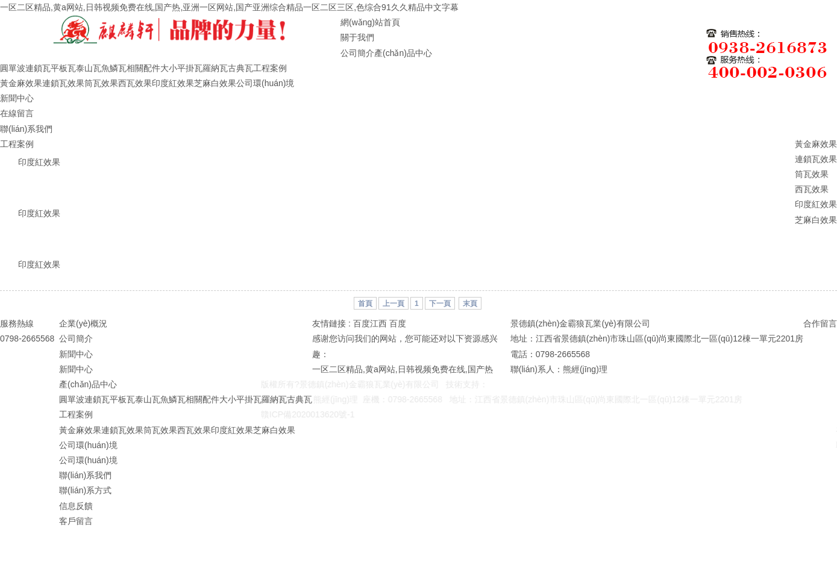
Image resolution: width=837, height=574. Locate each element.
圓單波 (12, 68)
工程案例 (270, 68)
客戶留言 (76, 521)
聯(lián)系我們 (26, 129)
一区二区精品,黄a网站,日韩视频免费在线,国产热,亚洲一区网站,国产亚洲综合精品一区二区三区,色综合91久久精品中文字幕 (229, 7)
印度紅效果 (173, 83)
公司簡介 (357, 53)
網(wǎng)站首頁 (370, 22)
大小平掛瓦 (181, 68)
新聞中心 (17, 98)
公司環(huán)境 (265, 83)
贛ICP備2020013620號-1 (302, 414)
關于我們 (357, 37)
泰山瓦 (88, 68)
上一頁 (393, 303)
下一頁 (440, 303)
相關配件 (143, 68)
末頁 (470, 303)
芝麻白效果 (215, 83)
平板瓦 (63, 68)
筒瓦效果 (101, 83)
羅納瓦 (215, 68)
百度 (397, 323)
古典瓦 (240, 68)
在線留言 (17, 113)
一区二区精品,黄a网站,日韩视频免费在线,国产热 (402, 369)
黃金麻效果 (21, 83)
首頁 (365, 303)
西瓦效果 (135, 83)
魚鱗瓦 (114, 68)
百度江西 (370, 323)
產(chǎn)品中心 (403, 53)
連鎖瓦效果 (63, 83)
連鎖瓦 (38, 68)
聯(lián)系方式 (85, 490)
